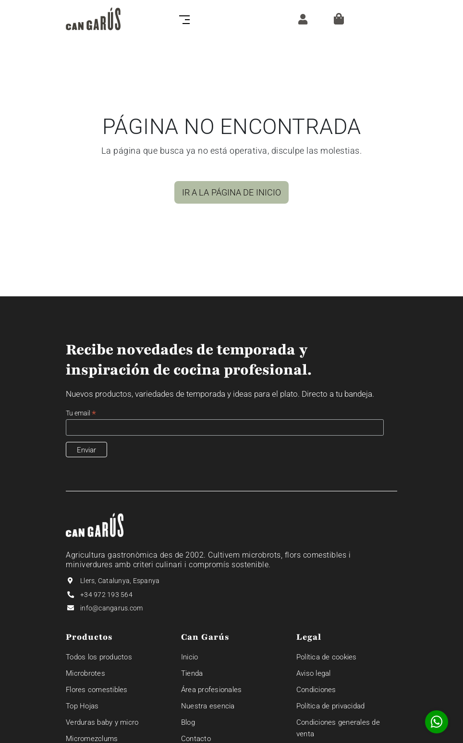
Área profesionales (211, 689)
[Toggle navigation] (182, 18)
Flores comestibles (97, 689)
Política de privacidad (330, 706)
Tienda (192, 673)
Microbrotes (85, 673)
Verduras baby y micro (102, 722)
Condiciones (316, 689)
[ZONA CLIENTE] (300, 18)
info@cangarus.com (111, 608)
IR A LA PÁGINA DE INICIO (231, 192)
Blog (188, 722)
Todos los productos (99, 657)
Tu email (81, 413)
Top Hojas (82, 706)
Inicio (189, 657)
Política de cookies (326, 657)
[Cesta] (338, 18)
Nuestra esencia (208, 706)
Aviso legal (313, 673)
